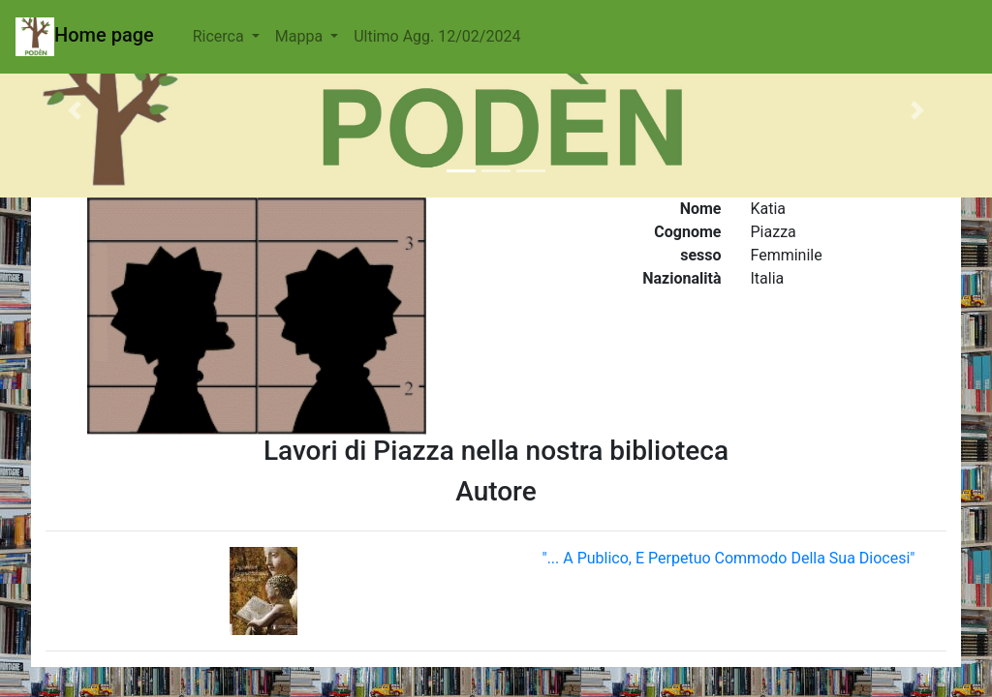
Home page (85, 36)
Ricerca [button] (220, 36)
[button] (74, 110)
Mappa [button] (300, 36)
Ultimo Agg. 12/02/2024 (437, 36)
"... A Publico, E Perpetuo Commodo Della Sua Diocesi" (728, 558)
